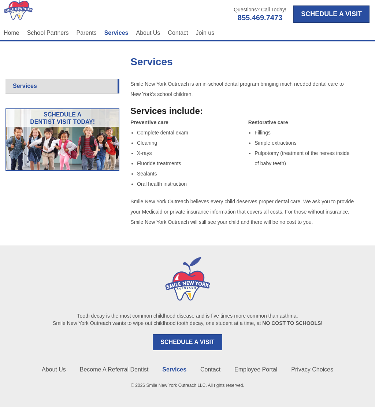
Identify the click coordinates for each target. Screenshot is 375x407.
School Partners (48, 33)
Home (11, 33)
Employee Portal (255, 369)
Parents (87, 33)
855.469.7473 (260, 18)
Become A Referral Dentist (114, 369)
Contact (178, 33)
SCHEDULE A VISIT (187, 342)
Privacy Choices (312, 369)
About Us (148, 33)
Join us (205, 33)
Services (116, 33)
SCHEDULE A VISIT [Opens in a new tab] (331, 14)
